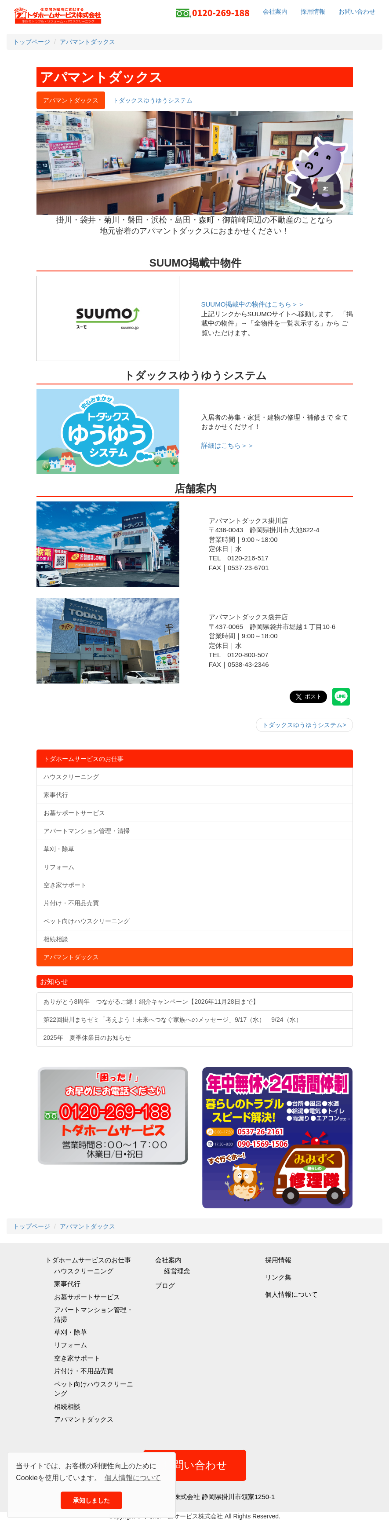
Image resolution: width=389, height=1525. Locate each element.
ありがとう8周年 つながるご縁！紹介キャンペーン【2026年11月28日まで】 (151, 1001)
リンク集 (278, 1277)
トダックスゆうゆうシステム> (304, 724)
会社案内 (275, 11)
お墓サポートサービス (87, 1297)
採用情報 (313, 11)
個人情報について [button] (133, 1477)
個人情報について (291, 1294)
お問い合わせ (356, 11)
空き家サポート (77, 1358)
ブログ (165, 1285)
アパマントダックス (83, 1419)
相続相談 (67, 1406)
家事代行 (67, 1283)
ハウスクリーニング (83, 1271)
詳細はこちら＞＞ (227, 445)
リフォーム (70, 1345)
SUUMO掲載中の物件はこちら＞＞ (253, 304)
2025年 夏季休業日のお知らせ (87, 1037)
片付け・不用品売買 (83, 1371)
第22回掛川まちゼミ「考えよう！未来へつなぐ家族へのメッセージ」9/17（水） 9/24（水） (173, 1019)
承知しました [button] (91, 1500)
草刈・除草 (70, 1332)
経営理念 (177, 1271)
